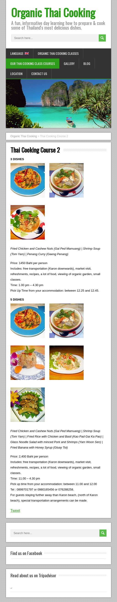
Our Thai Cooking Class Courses (32, 63)
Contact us (39, 73)
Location (16, 73)
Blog (86, 63)
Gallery (69, 63)
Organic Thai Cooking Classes (58, 53)
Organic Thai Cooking (53, 12)
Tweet (15, 511)
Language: (19, 53)
